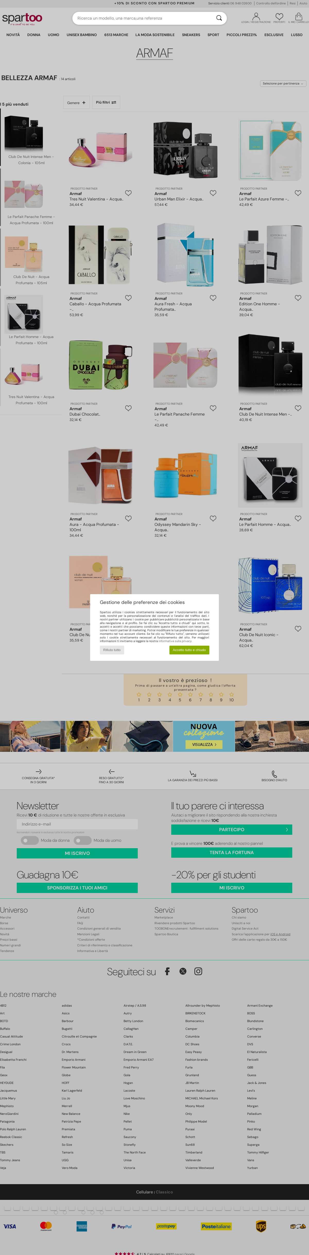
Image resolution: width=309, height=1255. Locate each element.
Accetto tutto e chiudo (189, 650)
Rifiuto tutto (112, 650)
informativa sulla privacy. (175, 641)
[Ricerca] (219, 18)
